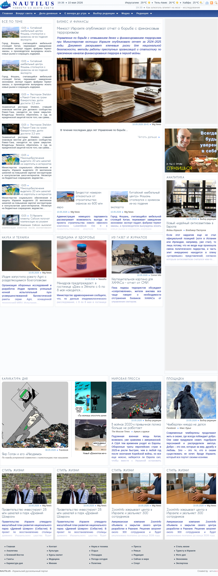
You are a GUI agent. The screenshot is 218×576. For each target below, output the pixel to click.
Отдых (94, 551)
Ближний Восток (15, 555)
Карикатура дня (14, 563)
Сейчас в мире (141, 559)
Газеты (10, 559)
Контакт (53, 546)
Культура (53, 551)
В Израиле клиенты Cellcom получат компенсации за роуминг (35, 218)
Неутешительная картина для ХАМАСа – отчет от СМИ (132, 280)
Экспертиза (182, 563)
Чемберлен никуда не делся (186, 424)
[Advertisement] (191, 71)
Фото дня (181, 555)
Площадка (96, 555)
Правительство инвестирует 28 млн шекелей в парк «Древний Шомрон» (24, 513)
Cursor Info (156, 275)
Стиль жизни (182, 546)
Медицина (54, 559)
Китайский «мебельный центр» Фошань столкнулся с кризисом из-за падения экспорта (33, 33)
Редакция (138, 555)
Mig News (46, 273)
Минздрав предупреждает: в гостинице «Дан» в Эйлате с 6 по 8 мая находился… (81, 286)
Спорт (137, 563)
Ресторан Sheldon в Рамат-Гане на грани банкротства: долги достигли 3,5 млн (35, 99)
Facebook (63, 450)
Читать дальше (147, 136)
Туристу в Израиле (186, 551)
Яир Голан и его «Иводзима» (22, 454)
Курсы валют (56, 555)
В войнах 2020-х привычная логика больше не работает (136, 426)
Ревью (137, 551)
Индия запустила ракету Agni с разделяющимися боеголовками (24, 278)
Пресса (137, 546)
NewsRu (102, 279)
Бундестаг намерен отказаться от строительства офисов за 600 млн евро (80, 200)
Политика (96, 563)
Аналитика (12, 551)
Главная (10, 546)
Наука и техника (99, 546)
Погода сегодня (99, 559)
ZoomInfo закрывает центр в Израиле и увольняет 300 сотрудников (132, 513)
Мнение (53, 563)
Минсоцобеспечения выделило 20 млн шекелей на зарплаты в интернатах (35, 160)
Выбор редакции (208, 219)
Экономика (181, 559)
